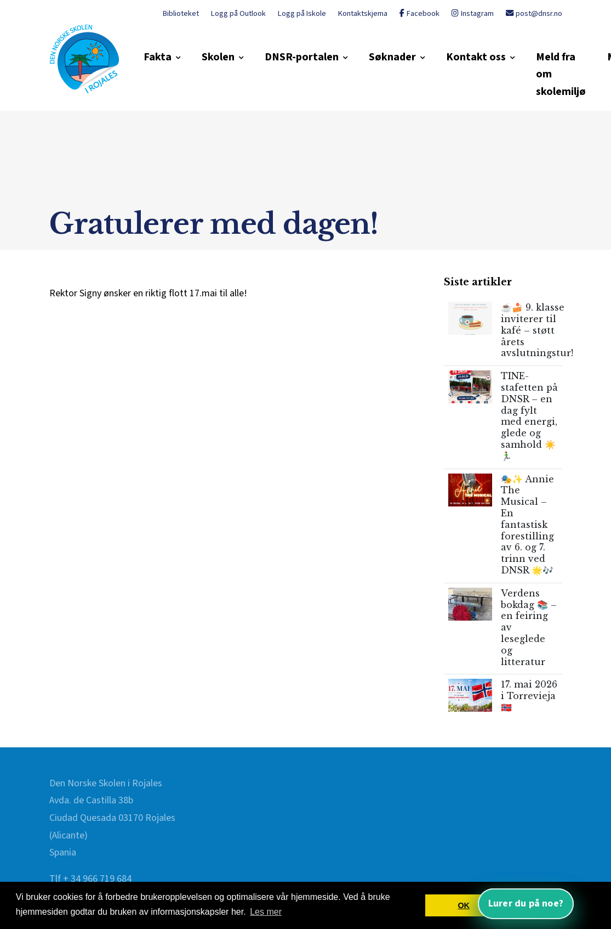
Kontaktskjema (362, 13)
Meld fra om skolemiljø (561, 74)
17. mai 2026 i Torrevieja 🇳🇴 (529, 696)
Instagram (473, 13)
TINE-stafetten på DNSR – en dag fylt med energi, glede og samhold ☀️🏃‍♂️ (529, 415)
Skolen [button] (218, 57)
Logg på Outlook (238, 13)
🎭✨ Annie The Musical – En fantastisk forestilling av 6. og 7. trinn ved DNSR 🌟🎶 (527, 525)
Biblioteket (181, 13)
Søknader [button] (392, 57)
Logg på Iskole (302, 13)
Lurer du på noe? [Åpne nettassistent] (525, 903)
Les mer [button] (266, 911)
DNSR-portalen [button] (302, 57)
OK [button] (464, 905)
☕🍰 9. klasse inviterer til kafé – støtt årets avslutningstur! (537, 330)
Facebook (419, 13)
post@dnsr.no (534, 13)
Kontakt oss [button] (476, 57)
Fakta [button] (158, 57)
